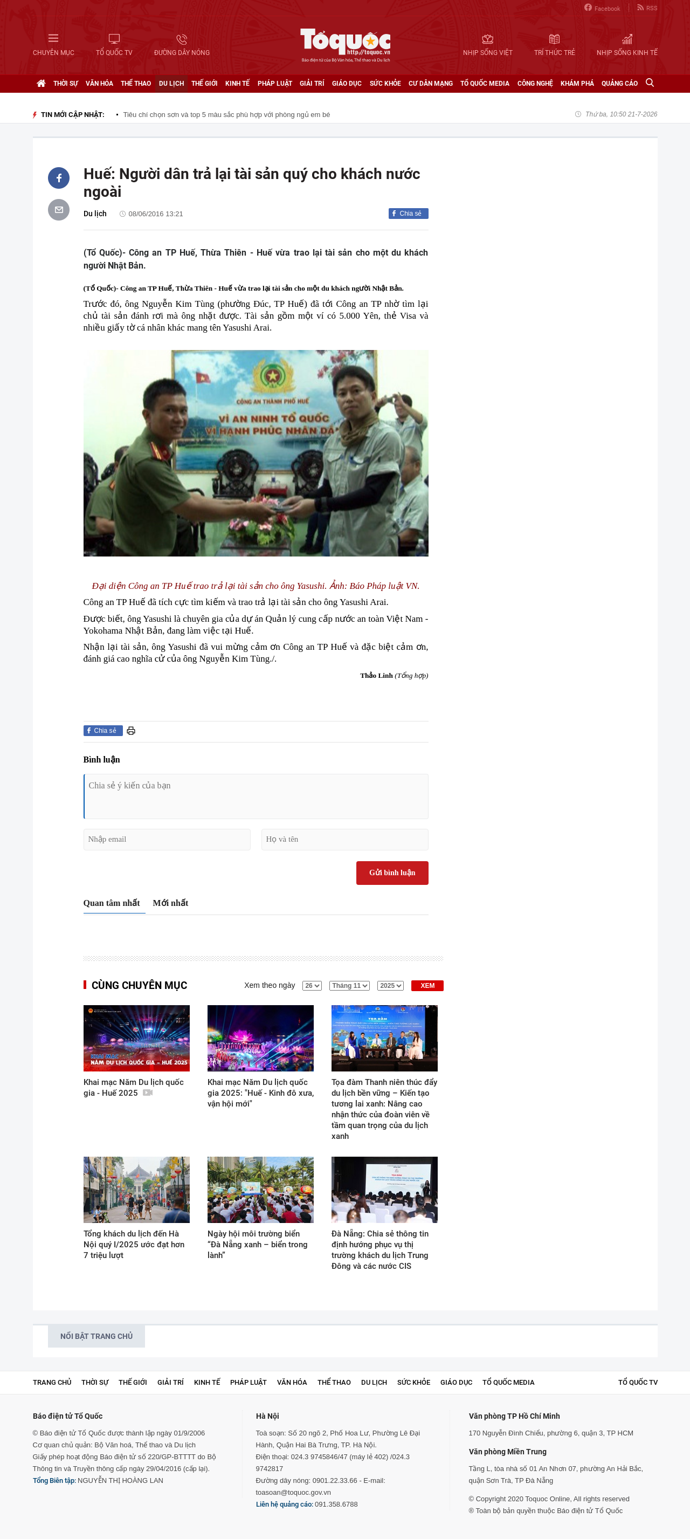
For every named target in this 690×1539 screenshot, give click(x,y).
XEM (427, 986)
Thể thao (136, 83)
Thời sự (65, 83)
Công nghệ (535, 83)
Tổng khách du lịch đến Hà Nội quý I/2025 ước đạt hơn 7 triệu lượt (134, 1244)
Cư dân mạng (431, 83)
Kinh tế (237, 83)
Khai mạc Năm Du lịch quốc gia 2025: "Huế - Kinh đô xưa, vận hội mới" (261, 1093)
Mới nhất (171, 903)
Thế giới (204, 83)
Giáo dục (347, 83)
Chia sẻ (410, 213)
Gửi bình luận (392, 873)
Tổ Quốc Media (484, 83)
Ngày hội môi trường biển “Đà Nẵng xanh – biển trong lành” (258, 1244)
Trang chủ (52, 1382)
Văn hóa (99, 83)
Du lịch (171, 83)
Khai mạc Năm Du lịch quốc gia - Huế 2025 (134, 1087)
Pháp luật (275, 83)
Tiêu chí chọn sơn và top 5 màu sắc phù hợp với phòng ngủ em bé (226, 115)
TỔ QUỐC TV (638, 1382)
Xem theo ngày (269, 985)
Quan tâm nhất (112, 903)
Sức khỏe (385, 83)
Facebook (602, 7)
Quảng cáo (620, 83)
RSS (647, 8)
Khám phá (577, 83)
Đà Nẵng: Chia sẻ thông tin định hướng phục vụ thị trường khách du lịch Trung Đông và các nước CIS (380, 1250)
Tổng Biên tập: (54, 1480)
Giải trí (312, 83)
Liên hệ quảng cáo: (284, 1504)
